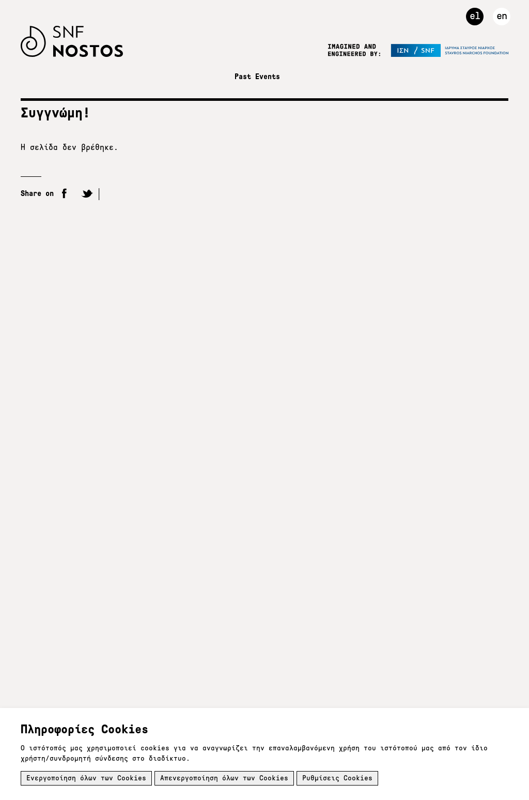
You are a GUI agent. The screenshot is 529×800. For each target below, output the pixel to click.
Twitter (87, 194)
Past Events (257, 76)
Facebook (65, 194)
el (475, 15)
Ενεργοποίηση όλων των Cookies (86, 778)
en (501, 15)
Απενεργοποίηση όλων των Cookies (224, 778)
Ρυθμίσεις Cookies (337, 778)
